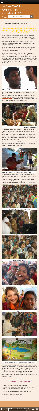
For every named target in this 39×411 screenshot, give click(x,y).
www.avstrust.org (7, 98)
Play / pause (2, 409)
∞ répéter (37, 409)
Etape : (5, 17)
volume (33, 409)
